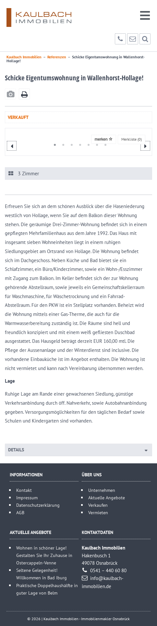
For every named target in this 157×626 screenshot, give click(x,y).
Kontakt (24, 490)
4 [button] (77, 145)
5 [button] (86, 145)
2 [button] (60, 145)
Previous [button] (12, 146)
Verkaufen (98, 505)
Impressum (27, 497)
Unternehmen (101, 490)
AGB (20, 512)
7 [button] (102, 145)
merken (104, 139)
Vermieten (98, 512)
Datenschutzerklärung (38, 505)
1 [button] (52, 145)
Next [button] (145, 146)
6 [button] (94, 145)
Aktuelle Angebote (106, 497)
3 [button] (69, 145)
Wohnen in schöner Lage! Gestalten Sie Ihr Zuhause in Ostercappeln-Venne (44, 555)
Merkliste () (131, 139)
